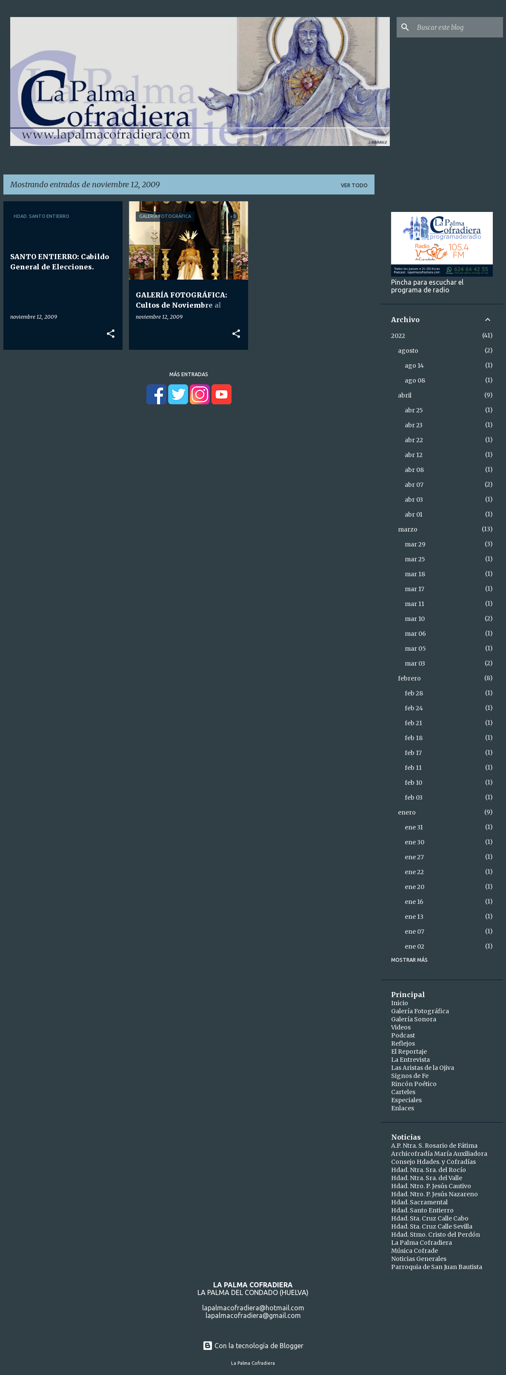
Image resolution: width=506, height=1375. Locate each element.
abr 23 (414, 425)
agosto (408, 350)
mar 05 (415, 648)
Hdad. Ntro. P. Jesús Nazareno (434, 1194)
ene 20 (414, 887)
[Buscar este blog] (458, 27)
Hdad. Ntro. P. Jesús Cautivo (431, 1186)
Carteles (403, 1092)
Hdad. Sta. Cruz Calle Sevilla (431, 1226)
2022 (398, 336)
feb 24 (414, 708)
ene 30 (414, 842)
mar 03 (415, 663)
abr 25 (414, 410)
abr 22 (414, 440)
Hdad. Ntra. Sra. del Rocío (428, 1170)
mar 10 (415, 619)
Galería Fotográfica (420, 1011)
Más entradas (188, 374)
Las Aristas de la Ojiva (422, 1068)
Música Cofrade (414, 1251)
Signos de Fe (410, 1076)
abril (405, 395)
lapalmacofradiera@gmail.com (253, 1315)
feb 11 (413, 768)
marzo (407, 529)
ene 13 (414, 916)
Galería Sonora (413, 1019)
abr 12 (414, 455)
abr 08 (414, 470)
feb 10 (413, 782)
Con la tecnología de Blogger (253, 1345)
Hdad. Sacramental (419, 1202)
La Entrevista (410, 1059)
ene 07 (414, 931)
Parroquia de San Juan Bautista (436, 1267)
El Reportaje (409, 1051)
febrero (409, 678)
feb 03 (414, 797)
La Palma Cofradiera (421, 1242)
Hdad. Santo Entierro (422, 1210)
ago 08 (415, 380)
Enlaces (402, 1108)
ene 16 (414, 902)
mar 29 (415, 544)
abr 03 (414, 499)
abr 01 (414, 514)
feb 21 (413, 723)
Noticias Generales (418, 1259)
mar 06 (415, 633)
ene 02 (414, 946)
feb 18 (414, 738)
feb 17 (413, 753)
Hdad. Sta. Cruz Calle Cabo (430, 1218)
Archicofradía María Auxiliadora (439, 1154)
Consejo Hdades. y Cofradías (433, 1162)
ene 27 (414, 857)
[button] (111, 334)
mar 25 (415, 559)
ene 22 (414, 872)
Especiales (406, 1100)
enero (407, 812)
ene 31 (414, 827)
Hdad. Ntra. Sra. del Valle (426, 1178)
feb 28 (414, 693)
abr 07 (414, 485)
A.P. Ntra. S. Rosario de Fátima (434, 1145)
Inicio (399, 1003)
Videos (401, 1027)
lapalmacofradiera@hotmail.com (253, 1308)
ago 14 (414, 365)
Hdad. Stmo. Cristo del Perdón (435, 1234)
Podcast (403, 1035)
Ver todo (354, 185)
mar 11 (414, 604)
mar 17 (414, 589)
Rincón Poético (414, 1084)
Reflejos (403, 1043)
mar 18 (415, 574)
